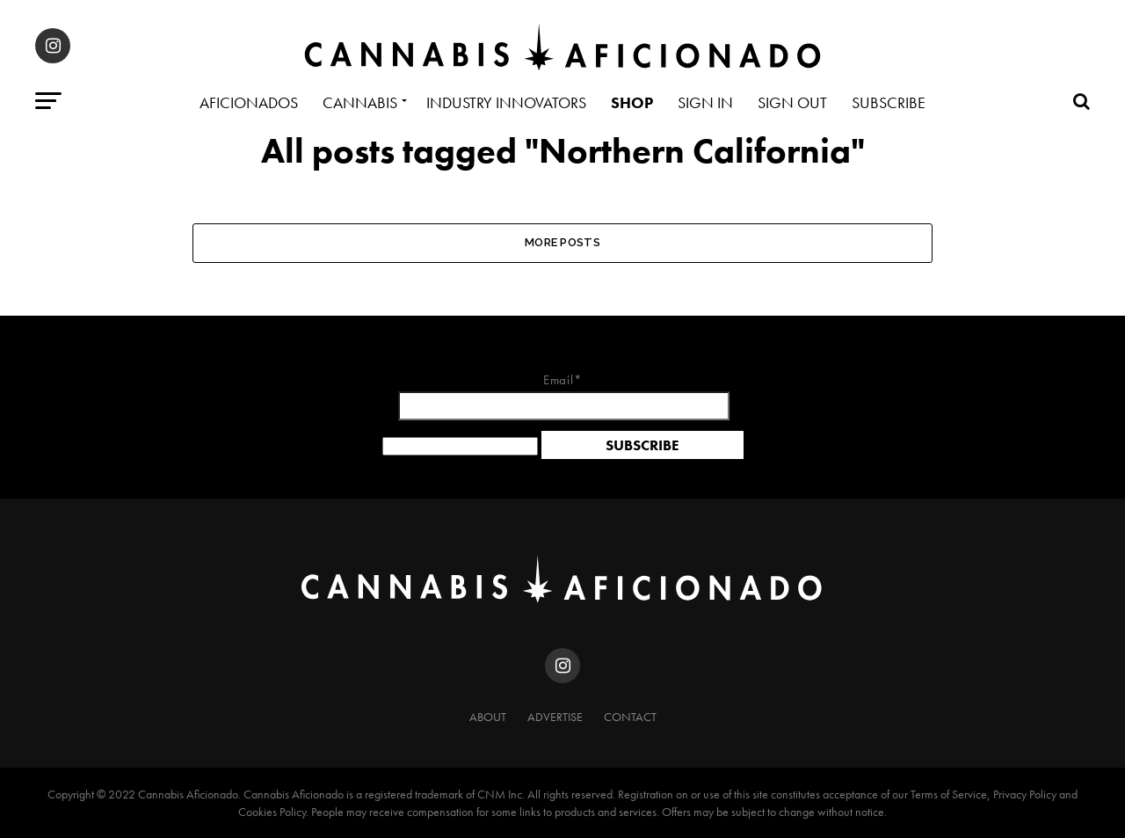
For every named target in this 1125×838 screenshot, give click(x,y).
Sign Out (792, 102)
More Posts (562, 242)
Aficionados (249, 102)
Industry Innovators (506, 102)
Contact (630, 717)
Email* (563, 397)
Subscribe (888, 102)
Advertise (555, 717)
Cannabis (360, 102)
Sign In (705, 102)
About (487, 717)
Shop (632, 102)
